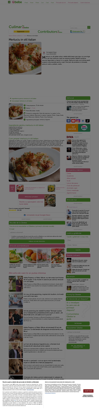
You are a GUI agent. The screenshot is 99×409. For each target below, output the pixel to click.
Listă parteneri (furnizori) (50, 393)
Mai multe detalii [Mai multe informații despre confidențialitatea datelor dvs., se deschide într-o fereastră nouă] (30, 389)
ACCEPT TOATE (88, 391)
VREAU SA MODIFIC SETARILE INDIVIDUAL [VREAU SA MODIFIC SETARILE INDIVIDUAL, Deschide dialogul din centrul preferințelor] (88, 396)
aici (15, 400)
